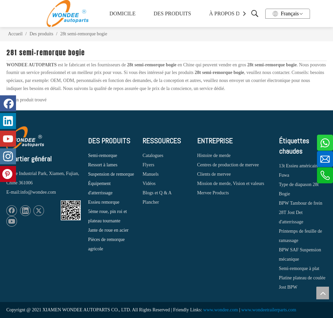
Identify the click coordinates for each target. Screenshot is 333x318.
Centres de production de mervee (228, 164)
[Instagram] (8, 156)
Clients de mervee (214, 174)
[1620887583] (71, 210)
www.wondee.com (220, 309)
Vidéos (148, 183)
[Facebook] (11, 210)
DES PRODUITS (172, 13)
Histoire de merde (214, 155)
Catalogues (152, 155)
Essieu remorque (103, 202)
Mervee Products (213, 192)
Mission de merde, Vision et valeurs (230, 183)
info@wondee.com (38, 192)
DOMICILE (122, 13)
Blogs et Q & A (157, 192)
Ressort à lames (102, 164)
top (322, 293)
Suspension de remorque (111, 174)
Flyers (148, 164)
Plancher (150, 202)
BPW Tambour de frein (300, 203)
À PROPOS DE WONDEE (236, 13)
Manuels (150, 174)
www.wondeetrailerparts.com (268, 309)
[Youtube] (11, 221)
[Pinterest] (8, 174)
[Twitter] (38, 210)
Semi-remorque (102, 155)
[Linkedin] (25, 210)
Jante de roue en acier (108, 230)
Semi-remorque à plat (299, 268)
